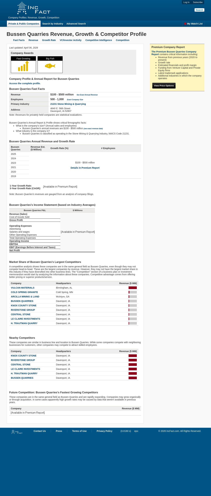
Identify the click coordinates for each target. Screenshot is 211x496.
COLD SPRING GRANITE (24, 292)
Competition (122, 40)
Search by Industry (52, 23)
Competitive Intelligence (98, 40)
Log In (186, 2)
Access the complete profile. (25, 83)
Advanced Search (76, 23)
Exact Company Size (75, 100)
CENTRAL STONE (20, 314)
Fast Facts (19, 40)
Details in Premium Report (85, 167)
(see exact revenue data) (93, 128)
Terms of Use (79, 431)
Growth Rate (49, 40)
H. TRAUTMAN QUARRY (24, 323)
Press (59, 431)
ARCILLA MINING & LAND (25, 296)
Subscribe (198, 2)
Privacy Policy (104, 431)
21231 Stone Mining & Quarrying (68, 104)
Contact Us (40, 431)
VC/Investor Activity (71, 40)
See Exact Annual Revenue (87, 95)
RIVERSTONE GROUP (23, 310)
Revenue (33, 40)
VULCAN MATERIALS (22, 287)
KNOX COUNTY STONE (23, 305)
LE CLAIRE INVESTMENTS (25, 319)
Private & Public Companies (23, 23)
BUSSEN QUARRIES (22, 301)
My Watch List (193, 23)
